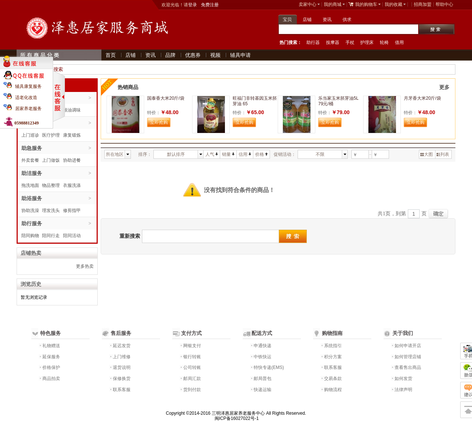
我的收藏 (393, 4)
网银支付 (192, 345)
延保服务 (51, 356)
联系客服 (122, 389)
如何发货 (403, 378)
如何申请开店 (408, 345)
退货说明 (122, 367)
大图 (426, 154)
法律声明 (403, 389)
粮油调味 (72, 110)
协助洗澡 (30, 210)
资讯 (327, 19)
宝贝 (287, 19)
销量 (228, 154)
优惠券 (193, 55)
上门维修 (122, 356)
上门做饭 (51, 160)
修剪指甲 (72, 210)
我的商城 (332, 4)
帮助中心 (444, 4)
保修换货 (122, 378)
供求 (347, 19)
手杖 (350, 42)
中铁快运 (262, 356)
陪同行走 (51, 235)
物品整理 (51, 185)
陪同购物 (30, 235)
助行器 (313, 42)
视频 (215, 55)
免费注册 (210, 4)
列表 (443, 154)
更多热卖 (85, 266)
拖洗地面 (30, 185)
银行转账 (192, 356)
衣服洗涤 (72, 185)
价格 (261, 154)
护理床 (367, 42)
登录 (192, 4)
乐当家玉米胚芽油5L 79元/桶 (338, 101)
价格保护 (51, 367)
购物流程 (333, 389)
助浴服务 (31, 198)
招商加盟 (422, 4)
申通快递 (262, 345)
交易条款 (333, 378)
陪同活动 (72, 235)
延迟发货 (122, 345)
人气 (211, 154)
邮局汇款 (192, 378)
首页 (110, 55)
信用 (245, 154)
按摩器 (332, 42)
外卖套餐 (30, 160)
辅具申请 (240, 55)
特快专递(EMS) (269, 367)
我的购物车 (366, 4)
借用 (399, 42)
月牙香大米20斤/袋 (422, 98)
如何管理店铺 (408, 356)
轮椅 (384, 42)
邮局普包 (262, 378)
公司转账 (192, 367)
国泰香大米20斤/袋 (165, 98)
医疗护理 (51, 135)
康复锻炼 (72, 135)
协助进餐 (72, 160)
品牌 (170, 55)
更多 (444, 87)
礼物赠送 (51, 345)
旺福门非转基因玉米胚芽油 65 (255, 101)
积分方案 (333, 356)
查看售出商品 (408, 367)
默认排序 (176, 154)
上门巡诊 (30, 135)
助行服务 (31, 223)
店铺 (307, 19)
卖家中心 (307, 4)
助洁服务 (31, 173)
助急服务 (31, 148)
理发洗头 (51, 210)
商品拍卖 (51, 378)
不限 (320, 154)
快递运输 (262, 389)
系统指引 (333, 345)
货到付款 (192, 389)
